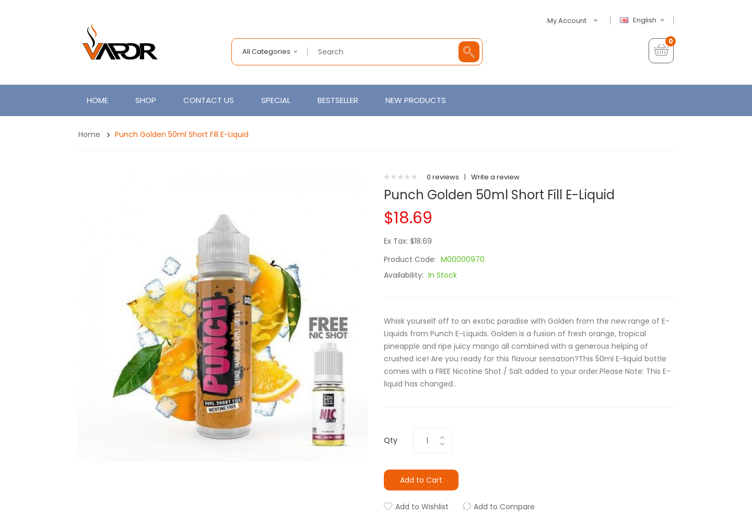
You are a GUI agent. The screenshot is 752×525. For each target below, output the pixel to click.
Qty (390, 440)
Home (89, 134)
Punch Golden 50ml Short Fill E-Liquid (182, 134)
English (643, 20)
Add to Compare (504, 506)
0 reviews (443, 177)
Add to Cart (421, 480)
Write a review (495, 177)
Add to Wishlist (422, 506)
